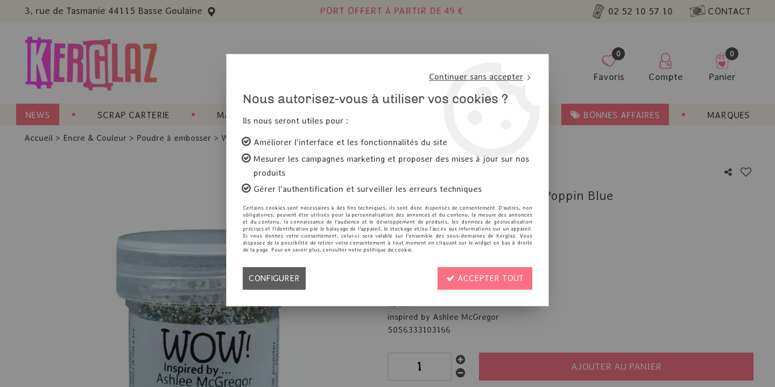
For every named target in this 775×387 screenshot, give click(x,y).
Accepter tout (485, 278)
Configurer (274, 278)
